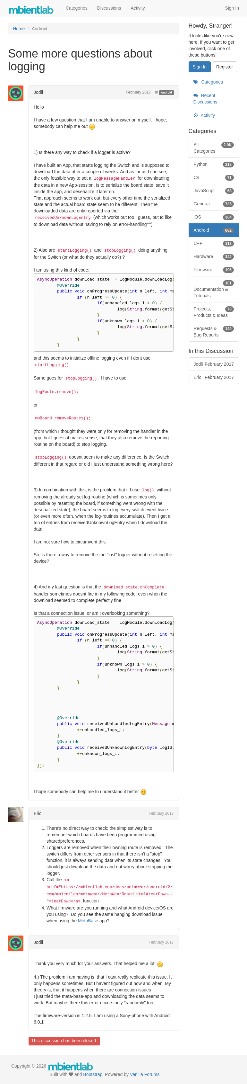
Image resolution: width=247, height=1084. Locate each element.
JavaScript (214, 190)
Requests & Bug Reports (214, 331)
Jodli (38, 92)
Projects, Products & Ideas (214, 312)
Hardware (214, 256)
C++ (214, 243)
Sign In (232, 8)
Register (224, 66)
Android (166, 92)
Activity (138, 8)
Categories (77, 8)
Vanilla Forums (144, 1074)
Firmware (214, 269)
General (214, 204)
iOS (214, 217)
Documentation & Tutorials (214, 289)
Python (214, 164)
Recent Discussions (205, 98)
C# (214, 177)
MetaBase (88, 920)
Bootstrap (92, 1074)
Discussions (109, 8)
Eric (37, 813)
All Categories (214, 147)
